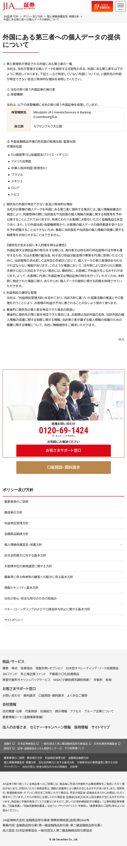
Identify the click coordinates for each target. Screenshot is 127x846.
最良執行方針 (13, 512)
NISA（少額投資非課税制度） (72, 680)
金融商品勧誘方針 (16, 534)
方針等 (74, 766)
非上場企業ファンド (33, 674)
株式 (15, 668)
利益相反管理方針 (16, 523)
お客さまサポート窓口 (63, 451)
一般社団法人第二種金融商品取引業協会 (64, 743)
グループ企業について (99, 711)
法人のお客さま (14, 727)
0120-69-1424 (63, 430)
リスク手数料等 (104, 6)
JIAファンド (10, 674)
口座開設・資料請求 (63, 467)
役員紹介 (46, 711)
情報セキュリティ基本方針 (21, 587)
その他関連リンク (74, 748)
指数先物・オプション (49, 668)
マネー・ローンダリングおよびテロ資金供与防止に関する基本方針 (47, 609)
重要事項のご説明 (16, 501)
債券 (6, 668)
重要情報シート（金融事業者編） (23, 717)
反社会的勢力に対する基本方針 (25, 555)
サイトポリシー (13, 620)
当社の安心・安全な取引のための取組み (30, 598)
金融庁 (8, 743)
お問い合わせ (11, 695)
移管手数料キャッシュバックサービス (26, 680)
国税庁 (8, 748)
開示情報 (61, 711)
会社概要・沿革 (12, 711)
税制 (109, 680)
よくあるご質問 (77, 695)
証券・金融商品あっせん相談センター (38, 748)
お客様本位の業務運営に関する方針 (28, 566)
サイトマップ (100, 727)
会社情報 (9, 704)
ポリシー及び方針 (33, 16)
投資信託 (27, 668)
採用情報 (81, 727)
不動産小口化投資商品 (64, 674)
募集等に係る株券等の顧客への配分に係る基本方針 (38, 577)
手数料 (98, 680)
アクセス (75, 711)
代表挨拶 (31, 711)
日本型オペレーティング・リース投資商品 (92, 668)
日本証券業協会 (26, 743)
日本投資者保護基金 (105, 743)
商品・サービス (13, 661)
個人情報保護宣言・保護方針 (63, 16)
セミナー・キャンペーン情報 (50, 727)
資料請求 (29, 695)
